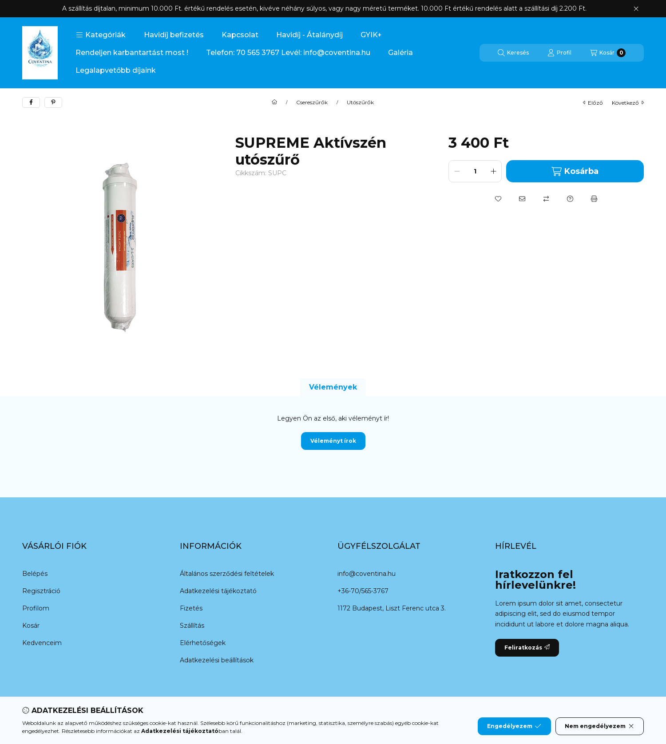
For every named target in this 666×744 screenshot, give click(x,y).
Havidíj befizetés (174, 35)
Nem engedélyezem (599, 726)
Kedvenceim (42, 643)
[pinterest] (53, 102)
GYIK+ (371, 35)
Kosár (31, 626)
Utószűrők (360, 102)
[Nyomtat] (594, 198)
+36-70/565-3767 (362, 591)
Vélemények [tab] (333, 387)
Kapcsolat (240, 35)
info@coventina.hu (366, 574)
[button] (101, 35)
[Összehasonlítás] (546, 198)
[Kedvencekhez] (498, 198)
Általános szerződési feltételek (227, 574)
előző (593, 102)
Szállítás (192, 626)
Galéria (400, 52)
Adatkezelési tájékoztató (218, 591)
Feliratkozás (527, 647)
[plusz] (493, 171)
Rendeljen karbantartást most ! (131, 52)
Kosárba (574, 171)
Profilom (35, 608)
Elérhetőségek (203, 643)
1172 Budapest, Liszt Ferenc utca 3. (391, 608)
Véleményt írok (333, 440)
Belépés (35, 574)
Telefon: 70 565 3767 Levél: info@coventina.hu (288, 52)
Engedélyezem (514, 726)
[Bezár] (636, 8)
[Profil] (559, 53)
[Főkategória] (274, 102)
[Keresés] (513, 53)
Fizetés (191, 608)
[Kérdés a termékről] (570, 198)
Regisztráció (41, 591)
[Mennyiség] (475, 171)
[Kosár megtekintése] (608, 53)
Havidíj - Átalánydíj (309, 35)
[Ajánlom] (522, 198)
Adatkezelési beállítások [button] (217, 660)
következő (628, 102)
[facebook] (31, 102)
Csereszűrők (312, 102)
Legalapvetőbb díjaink (115, 70)
